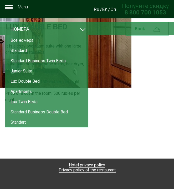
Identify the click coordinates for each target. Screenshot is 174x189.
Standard (19, 50)
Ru (96, 9)
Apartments (21, 91)
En (105, 9)
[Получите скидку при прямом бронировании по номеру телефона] (145, 12)
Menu (16, 6)
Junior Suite (21, 71)
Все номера (22, 40)
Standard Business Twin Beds (38, 60)
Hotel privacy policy (87, 164)
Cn (113, 9)
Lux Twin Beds (24, 101)
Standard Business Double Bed (39, 111)
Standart (18, 122)
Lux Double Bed (25, 81)
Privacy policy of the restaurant (87, 169)
